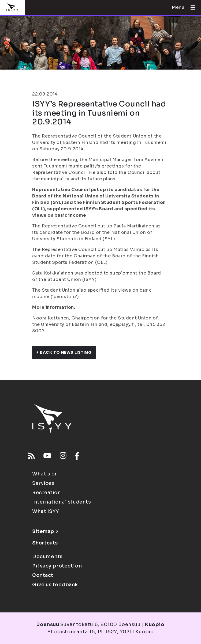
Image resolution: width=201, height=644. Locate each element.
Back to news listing (63, 352)
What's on (45, 474)
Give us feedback (55, 585)
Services (43, 483)
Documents (47, 556)
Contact (42, 575)
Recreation (46, 493)
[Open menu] (191, 7)
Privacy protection (57, 566)
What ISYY (45, 511)
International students (61, 502)
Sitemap (45, 531)
